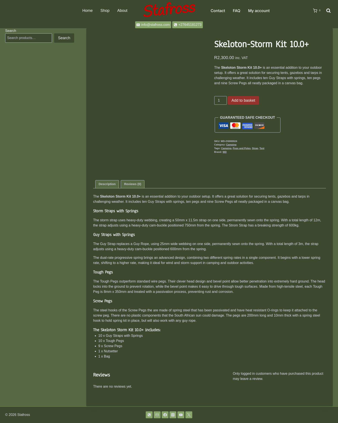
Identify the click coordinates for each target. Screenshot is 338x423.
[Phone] (149, 414)
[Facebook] (165, 414)
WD (225, 152)
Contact (218, 10)
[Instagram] (172, 414)
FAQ (236, 10)
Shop (105, 10)
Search (10, 31)
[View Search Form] (328, 10)
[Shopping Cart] (315, 10)
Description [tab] (107, 184)
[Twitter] (188, 414)
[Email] (157, 414)
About (122, 10)
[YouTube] (180, 414)
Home (87, 10)
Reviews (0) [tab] (132, 184)
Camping (231, 144)
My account (259, 10)
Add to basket (243, 100)
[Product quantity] (220, 100)
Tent (262, 148)
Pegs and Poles (242, 148)
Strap (255, 148)
